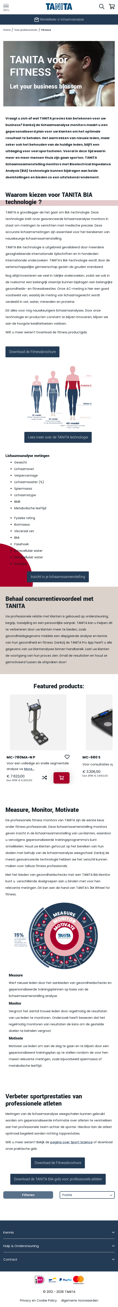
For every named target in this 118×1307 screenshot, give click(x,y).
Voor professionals (26, 30)
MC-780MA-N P (21, 757)
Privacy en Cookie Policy (38, 1300)
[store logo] (59, 6)
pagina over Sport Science (71, 1142)
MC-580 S (91, 757)
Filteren (28, 1195)
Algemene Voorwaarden (79, 1300)
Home (7, 30)
